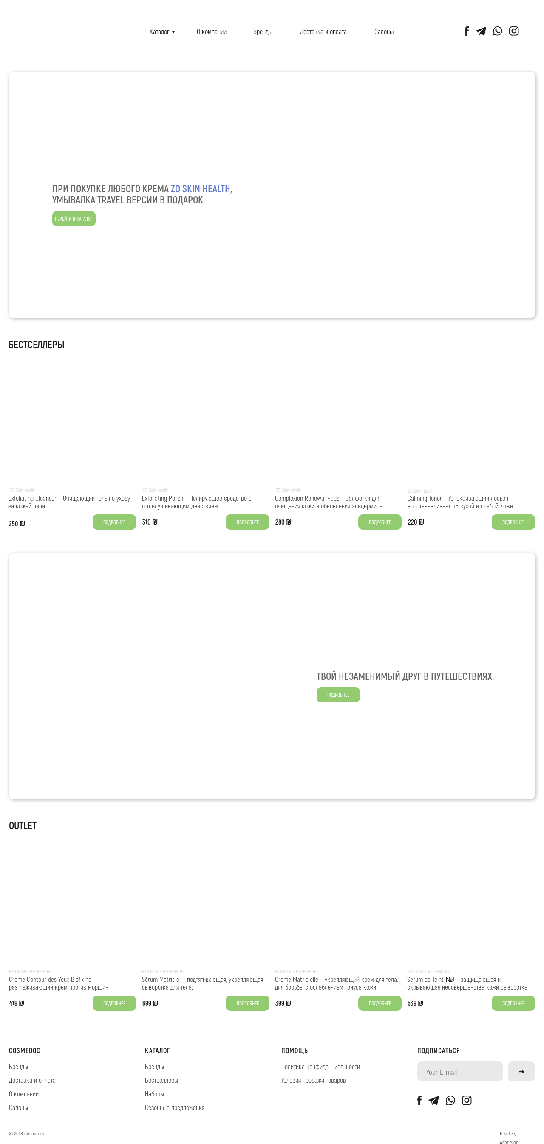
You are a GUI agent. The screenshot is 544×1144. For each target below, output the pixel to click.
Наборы (154, 1094)
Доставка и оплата (323, 31)
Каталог (159, 31)
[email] (460, 1071)
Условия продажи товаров (313, 1080)
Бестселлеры (161, 1080)
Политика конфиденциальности (320, 1066)
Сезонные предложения (174, 1107)
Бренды (263, 31)
